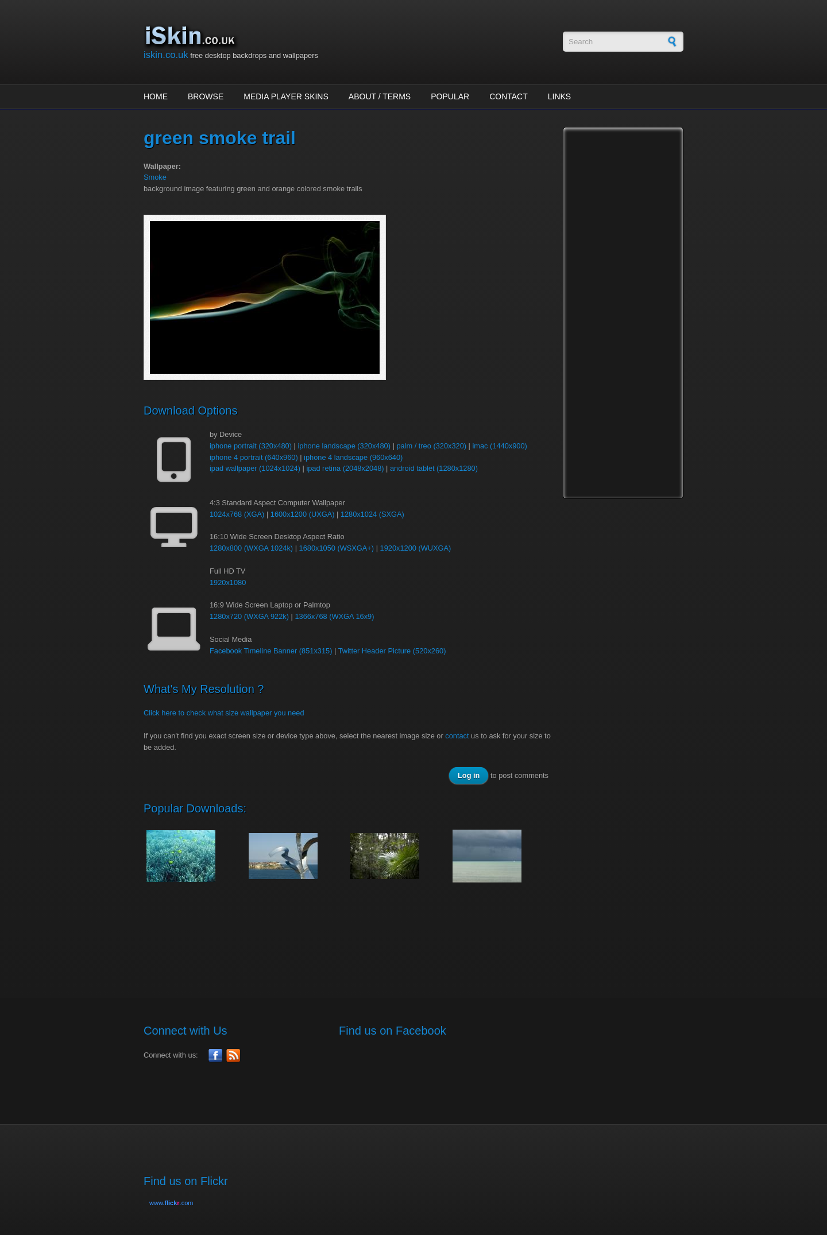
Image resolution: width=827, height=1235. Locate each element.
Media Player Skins (286, 96)
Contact (508, 96)
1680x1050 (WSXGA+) (336, 548)
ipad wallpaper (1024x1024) (255, 468)
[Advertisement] (353, 934)
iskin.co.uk (166, 54)
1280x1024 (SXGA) (372, 514)
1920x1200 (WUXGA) (415, 548)
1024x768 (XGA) (237, 514)
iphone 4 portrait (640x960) (254, 457)
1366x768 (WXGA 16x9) (334, 616)
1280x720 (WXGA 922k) (249, 616)
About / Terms (380, 96)
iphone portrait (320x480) (251, 446)
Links (559, 96)
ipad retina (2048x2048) (345, 468)
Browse (205, 96)
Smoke (155, 177)
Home (156, 96)
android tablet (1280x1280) (434, 468)
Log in (469, 775)
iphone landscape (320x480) (344, 446)
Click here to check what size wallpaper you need (224, 713)
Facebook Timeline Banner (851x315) (271, 650)
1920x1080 (228, 582)
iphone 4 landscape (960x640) (353, 457)
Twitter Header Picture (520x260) (392, 650)
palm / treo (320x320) (431, 446)
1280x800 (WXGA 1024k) (251, 548)
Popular (450, 96)
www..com (171, 1202)
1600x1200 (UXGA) (302, 514)
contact (457, 735)
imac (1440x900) (499, 446)
